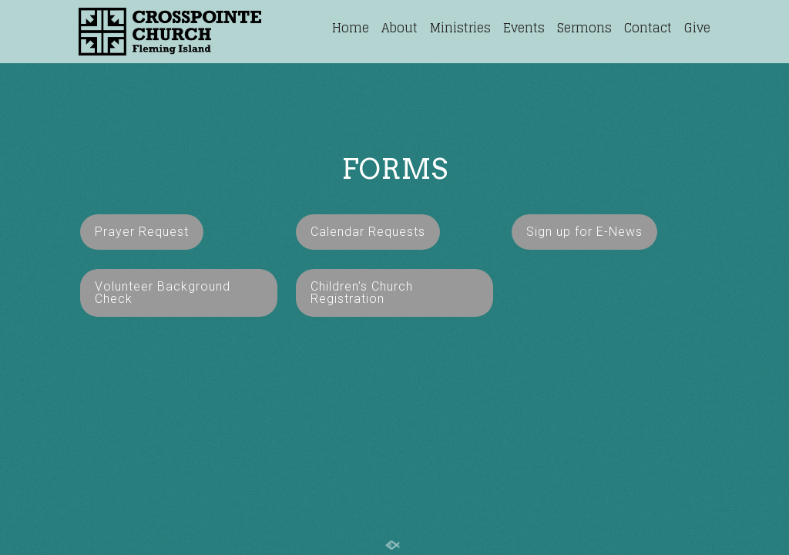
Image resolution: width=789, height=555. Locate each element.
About (399, 28)
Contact (648, 28)
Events (524, 28)
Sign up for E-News (584, 231)
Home (350, 28)
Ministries (460, 28)
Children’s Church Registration (362, 292)
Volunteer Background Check (162, 292)
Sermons (584, 28)
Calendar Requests (368, 231)
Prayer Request (142, 231)
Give (697, 28)
